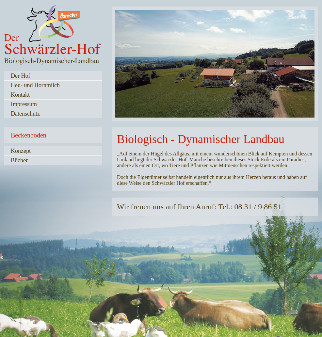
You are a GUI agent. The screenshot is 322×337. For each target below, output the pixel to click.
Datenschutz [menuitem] (25, 113)
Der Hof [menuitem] (20, 75)
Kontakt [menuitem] (20, 94)
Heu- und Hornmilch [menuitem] (35, 85)
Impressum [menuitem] (24, 104)
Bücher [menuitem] (19, 160)
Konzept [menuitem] (21, 151)
